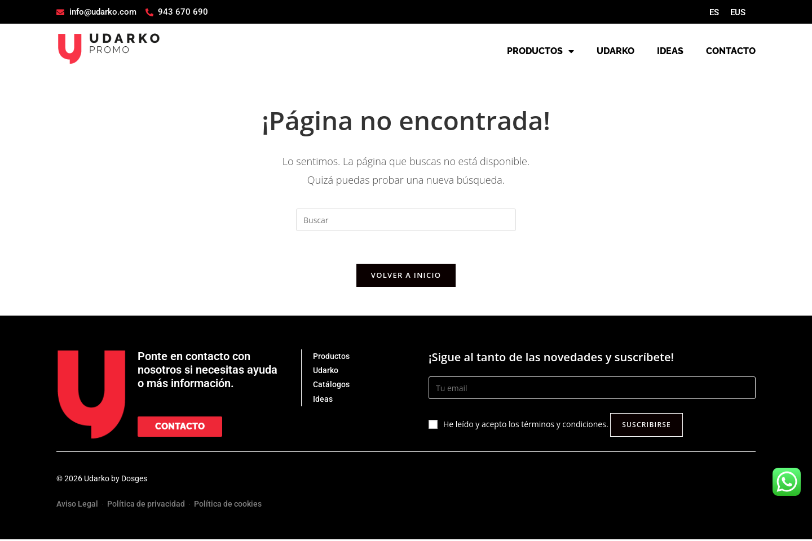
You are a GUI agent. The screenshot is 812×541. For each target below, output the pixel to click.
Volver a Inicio (406, 277)
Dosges (134, 480)
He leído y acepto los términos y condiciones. (525, 425)
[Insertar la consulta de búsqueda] (406, 220)
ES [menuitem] (714, 12)
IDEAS (670, 51)
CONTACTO (731, 51)
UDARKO (615, 51)
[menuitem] (714, 12)
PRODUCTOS (540, 51)
